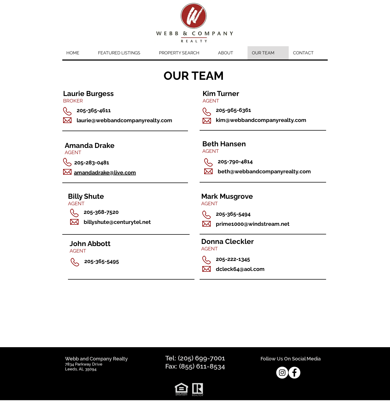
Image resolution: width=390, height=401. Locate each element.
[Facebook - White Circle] (294, 373)
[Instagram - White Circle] (282, 373)
